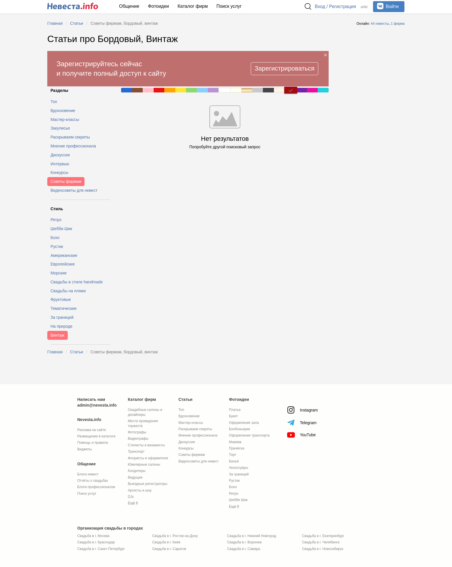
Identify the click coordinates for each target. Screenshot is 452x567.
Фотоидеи (158, 6)
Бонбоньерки (239, 429)
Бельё (234, 461)
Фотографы (137, 432)
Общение (129, 6)
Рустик (234, 481)
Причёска (236, 448)
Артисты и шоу (139, 490)
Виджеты (84, 449)
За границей (238, 474)
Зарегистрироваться (284, 68)
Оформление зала (244, 423)
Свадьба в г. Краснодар (96, 542)
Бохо (233, 487)
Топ (181, 410)
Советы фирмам (191, 455)
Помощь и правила (92, 443)
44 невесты (380, 24)
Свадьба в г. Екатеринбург (323, 536)
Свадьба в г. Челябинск (321, 542)
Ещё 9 (234, 507)
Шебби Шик (238, 500)
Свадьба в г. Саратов (169, 549)
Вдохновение (189, 416)
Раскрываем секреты (195, 429)
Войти (388, 6)
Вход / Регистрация (335, 6)
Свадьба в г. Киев (166, 542)
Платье (234, 410)
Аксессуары (238, 468)
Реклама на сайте (91, 430)
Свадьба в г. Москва (93, 536)
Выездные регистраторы (147, 484)
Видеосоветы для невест (198, 461)
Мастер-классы (190, 423)
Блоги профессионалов (96, 487)
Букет (233, 416)
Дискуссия (186, 442)
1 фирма (398, 24)
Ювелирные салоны (144, 464)
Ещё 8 (133, 503)
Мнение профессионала (197, 435)
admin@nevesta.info (97, 405)
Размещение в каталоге (96, 436)
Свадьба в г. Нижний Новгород (251, 536)
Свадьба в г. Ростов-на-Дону (175, 536)
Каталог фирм (193, 6)
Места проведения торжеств (143, 423)
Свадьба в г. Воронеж (244, 542)
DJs (131, 497)
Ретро (233, 494)
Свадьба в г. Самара (243, 549)
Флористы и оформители (148, 458)
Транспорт (136, 452)
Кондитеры (136, 471)
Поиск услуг (229, 6)
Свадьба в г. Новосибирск (322, 549)
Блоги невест (88, 474)
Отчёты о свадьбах (92, 481)
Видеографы (138, 439)
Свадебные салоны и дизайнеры (145, 412)
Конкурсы (186, 448)
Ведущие (135, 477)
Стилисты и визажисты (146, 445)
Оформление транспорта (249, 435)
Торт (232, 455)
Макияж (235, 442)
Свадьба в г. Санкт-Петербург (101, 549)
